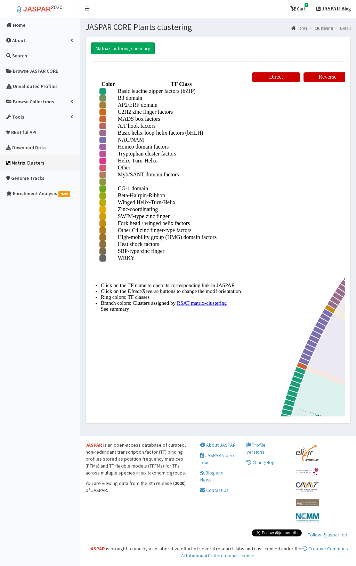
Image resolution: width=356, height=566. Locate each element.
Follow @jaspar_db (327, 535)
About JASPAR (218, 445)
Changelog (260, 462)
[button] (87, 9)
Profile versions (256, 448)
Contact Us (214, 490)
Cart (299, 7)
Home (299, 28)
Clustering (324, 28)
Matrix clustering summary (123, 48)
